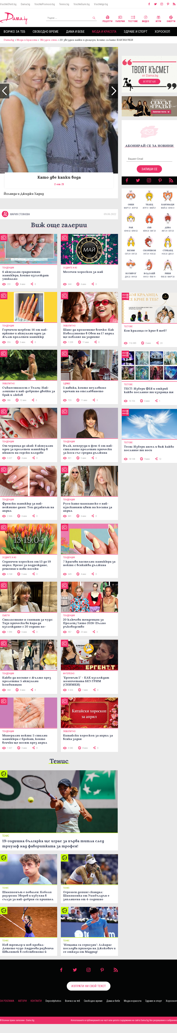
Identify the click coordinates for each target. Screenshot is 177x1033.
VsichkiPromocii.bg (44, 4)
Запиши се (149, 173)
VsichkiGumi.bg (82, 4)
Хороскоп (162, 31)
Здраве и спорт (135, 31)
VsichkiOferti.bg (8, 4)
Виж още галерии (59, 234)
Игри (158, 18)
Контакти (36, 1009)
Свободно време (46, 31)
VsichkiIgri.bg (101, 4)
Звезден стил (48, 39)
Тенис (59, 770)
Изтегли (149, 85)
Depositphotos (53, 1009)
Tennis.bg (64, 4)
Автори (22, 1009)
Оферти (171, 18)
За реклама (7, 1009)
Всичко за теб (14, 31)
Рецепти (107, 18)
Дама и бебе (75, 31)
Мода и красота (104, 31)
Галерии (120, 18)
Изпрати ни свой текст (88, 995)
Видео (145, 18)
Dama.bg (25, 4)
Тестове (133, 18)
